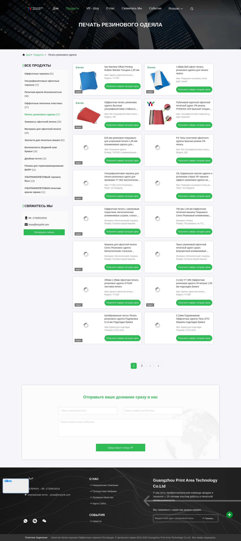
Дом (56, 8)
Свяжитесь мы (132, 8)
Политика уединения (36, 537)
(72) (42, 83)
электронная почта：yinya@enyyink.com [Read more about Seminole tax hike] (47, 494)
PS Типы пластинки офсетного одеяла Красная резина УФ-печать (192, 141)
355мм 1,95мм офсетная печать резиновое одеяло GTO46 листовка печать (121, 283)
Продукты (72, 8)
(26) (43, 121)
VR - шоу (92, 8)
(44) (43, 131)
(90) (43, 94)
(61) (39, 73)
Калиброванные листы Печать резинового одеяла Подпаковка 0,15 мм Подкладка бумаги (121, 318)
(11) (43, 190)
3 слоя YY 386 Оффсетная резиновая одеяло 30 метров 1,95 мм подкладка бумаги (194, 283)
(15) (41, 149)
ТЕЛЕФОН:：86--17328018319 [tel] (42, 488)
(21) (44, 167)
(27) (43, 105)
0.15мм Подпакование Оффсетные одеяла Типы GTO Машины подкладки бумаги (192, 318)
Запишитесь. (208, 518)
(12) (35, 158)
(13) (43, 179)
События (155, 8)
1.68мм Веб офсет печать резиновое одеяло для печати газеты (192, 70)
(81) (45, 140)
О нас (110, 8)
